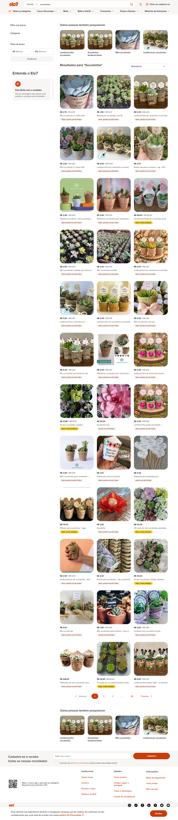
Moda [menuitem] (67, 11)
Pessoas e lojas (88, 788)
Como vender (152, 783)
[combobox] (32, 4)
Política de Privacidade (80, 763)
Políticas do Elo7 (89, 794)
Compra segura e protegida (121, 784)
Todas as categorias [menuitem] (22, 11)
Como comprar (120, 777)
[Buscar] (85, 4)
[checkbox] (56, 763)
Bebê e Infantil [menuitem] (86, 11)
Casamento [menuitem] (107, 11)
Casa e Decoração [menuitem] (47, 11)
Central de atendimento (124, 796)
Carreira (85, 783)
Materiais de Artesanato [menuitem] (157, 11)
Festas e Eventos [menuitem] (129, 11)
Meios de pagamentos (155, 777)
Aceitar (158, 813)
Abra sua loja (152, 789)
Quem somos (87, 777)
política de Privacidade (71, 815)
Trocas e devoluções (123, 791)
